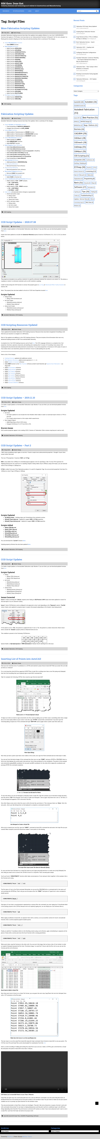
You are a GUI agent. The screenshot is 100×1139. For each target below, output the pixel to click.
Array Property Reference (11, 164)
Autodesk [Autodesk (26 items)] (91, 102)
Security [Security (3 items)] (87, 183)
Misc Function (23, 364)
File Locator (11, 375)
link (45, 1043)
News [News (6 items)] (90, 175)
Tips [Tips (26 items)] (85, 191)
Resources (6, 11)
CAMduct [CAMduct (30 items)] (80, 151)
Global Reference (18, 179)
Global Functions (13, 42)
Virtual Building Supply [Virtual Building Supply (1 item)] (79, 202)
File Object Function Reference (13, 95)
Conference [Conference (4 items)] (90, 160)
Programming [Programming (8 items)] (89, 179)
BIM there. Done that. (16, 3)
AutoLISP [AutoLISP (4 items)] (77, 118)
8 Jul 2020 (5, 226)
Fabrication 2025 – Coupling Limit (85, 47)
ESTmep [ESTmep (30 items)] (79, 167)
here (5, 231)
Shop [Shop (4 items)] (94, 183)
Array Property (12, 367)
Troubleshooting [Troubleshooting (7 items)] (87, 195)
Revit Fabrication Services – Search (85, 42)
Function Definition (13, 382)
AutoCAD (6, 1116)
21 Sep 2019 (6, 564)
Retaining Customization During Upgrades (87, 74)
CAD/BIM (23, 1116)
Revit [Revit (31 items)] (78, 182)
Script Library (8, 192)
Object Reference (13, 145)
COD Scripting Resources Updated (26, 325)
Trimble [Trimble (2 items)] (76, 195)
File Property (11, 371)
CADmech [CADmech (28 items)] (80, 142)
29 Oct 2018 (6, 663)
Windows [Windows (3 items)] (77, 205)
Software (35, 1116)
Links (29, 11)
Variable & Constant (13, 362)
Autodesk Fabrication (9, 315)
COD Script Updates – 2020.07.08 (25, 222)
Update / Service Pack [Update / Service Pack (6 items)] (81, 199)
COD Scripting (7, 104)
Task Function (12, 380)
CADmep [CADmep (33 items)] (80, 147)
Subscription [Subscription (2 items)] (91, 187)
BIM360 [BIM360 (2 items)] (76, 121)
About (37, 11)
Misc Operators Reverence (11, 360)
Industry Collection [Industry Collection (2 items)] (79, 171)
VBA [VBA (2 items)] (92, 199)
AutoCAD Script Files (14, 1116)
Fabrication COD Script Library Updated (86, 26)
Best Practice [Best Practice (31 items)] (90, 117)
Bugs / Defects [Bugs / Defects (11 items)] (90, 125)
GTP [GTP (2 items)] (94, 167)
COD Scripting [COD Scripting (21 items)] (81, 155)
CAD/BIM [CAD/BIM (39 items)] (80, 133)
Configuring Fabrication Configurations (86, 52)
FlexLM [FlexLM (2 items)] (89, 167)
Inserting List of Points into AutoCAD (28, 658)
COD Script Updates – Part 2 (21, 445)
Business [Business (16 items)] (79, 129)
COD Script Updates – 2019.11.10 (24, 397)
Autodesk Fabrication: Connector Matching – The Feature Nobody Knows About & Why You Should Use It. (87, 59)
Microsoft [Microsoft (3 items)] (83, 175)
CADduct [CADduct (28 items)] (80, 138)
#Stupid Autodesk (18, 11)
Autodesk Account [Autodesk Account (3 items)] (79, 105)
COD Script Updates (15, 559)
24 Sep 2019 (6, 450)
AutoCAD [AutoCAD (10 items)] (78, 102)
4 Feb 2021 (5, 32)
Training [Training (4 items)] (94, 192)
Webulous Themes (27, 1136)
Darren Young (16, 32)
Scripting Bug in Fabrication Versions (85, 31)
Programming (29, 1116)
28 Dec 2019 (6, 329)
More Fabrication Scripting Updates (27, 28)
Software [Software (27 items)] (80, 187)
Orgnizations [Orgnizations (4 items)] (78, 178)
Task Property (11, 379)
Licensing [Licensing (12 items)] (91, 171)
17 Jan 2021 (6, 118)
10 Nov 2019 (6, 402)
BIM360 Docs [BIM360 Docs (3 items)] (78, 125)
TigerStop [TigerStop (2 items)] (77, 192)
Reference (11, 46)
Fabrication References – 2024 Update (86, 79)
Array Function (12, 369)
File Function (11, 373)
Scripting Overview (9, 358)
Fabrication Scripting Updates (23, 114)
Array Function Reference (11, 167)
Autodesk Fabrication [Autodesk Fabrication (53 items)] (84, 111)
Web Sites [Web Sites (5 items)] (89, 202)
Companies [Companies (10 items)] (79, 160)
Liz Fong (41, 285)
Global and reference (15, 124)
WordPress (10, 1136)
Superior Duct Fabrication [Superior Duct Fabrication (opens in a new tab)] (53, 364)
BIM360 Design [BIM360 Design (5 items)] (86, 121)
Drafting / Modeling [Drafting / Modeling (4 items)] (80, 163)
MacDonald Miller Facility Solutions (54, 285)
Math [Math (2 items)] (76, 175)
